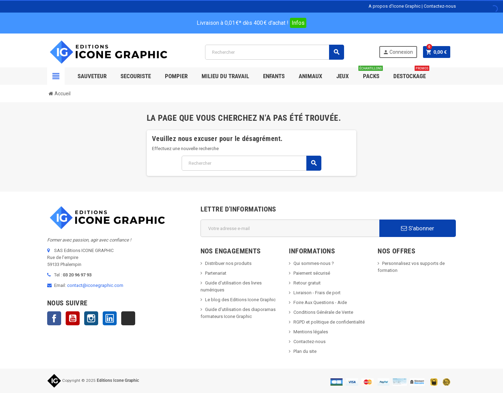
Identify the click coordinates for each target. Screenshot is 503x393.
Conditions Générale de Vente (323, 312)
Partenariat (215, 273)
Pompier (176, 76)
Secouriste (136, 76)
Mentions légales (310, 331)
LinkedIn (110, 318)
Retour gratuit (307, 283)
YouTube (73, 318)
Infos (298, 23)
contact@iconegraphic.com (95, 285)
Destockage (411, 73)
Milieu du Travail (225, 76)
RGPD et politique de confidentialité (329, 322)
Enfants (274, 76)
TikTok (128, 318)
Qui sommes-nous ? (313, 263)
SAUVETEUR (92, 76)
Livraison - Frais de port (317, 292)
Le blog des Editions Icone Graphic (240, 299)
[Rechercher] (274, 52)
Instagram (91, 318)
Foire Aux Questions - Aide (320, 302)
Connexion (398, 52)
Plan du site (304, 351)
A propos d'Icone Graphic (395, 6)
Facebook (54, 318)
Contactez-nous (440, 6)
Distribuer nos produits (228, 263)
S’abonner (417, 228)
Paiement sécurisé (311, 273)
